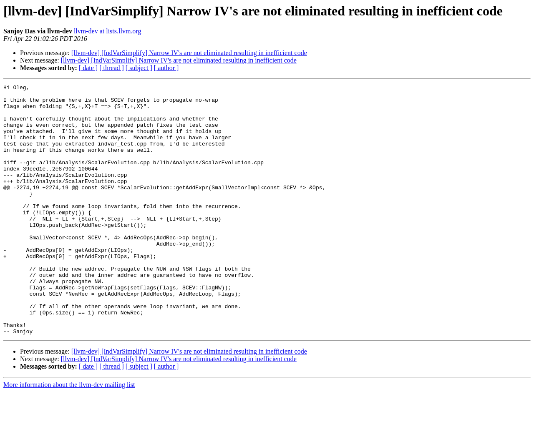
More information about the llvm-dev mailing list (69, 434)
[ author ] (166, 67)
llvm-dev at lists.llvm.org (107, 31)
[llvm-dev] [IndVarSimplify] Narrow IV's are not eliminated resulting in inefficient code (189, 52)
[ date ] (88, 67)
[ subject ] (139, 67)
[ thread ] (111, 67)
